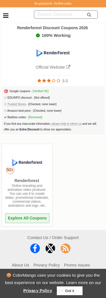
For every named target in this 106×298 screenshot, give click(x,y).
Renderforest (26, 180)
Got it (69, 291)
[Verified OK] (40, 91)
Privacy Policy (37, 290)
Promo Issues (77, 265)
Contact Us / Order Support (53, 237)
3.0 (65, 80)
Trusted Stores (16, 104)
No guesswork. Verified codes (53, 3)
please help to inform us (67, 123)
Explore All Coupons (27, 218)
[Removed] (35, 117)
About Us (20, 265)
